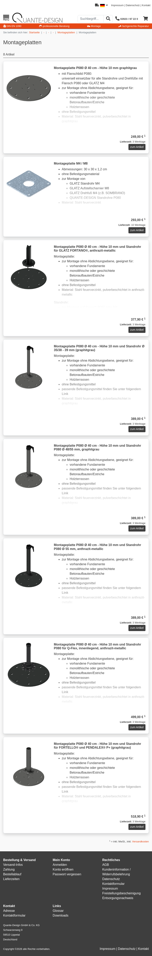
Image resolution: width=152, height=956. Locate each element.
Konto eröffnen (63, 869)
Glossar (58, 910)
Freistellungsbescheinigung (121, 893)
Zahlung (9, 869)
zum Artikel (137, 146)
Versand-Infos (13, 864)
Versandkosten (140, 841)
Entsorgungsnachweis (117, 898)
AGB (105, 864)
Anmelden (60, 864)
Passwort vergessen (67, 874)
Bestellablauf (12, 874)
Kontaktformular (113, 883)
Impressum (117, 5)
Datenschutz (133, 5)
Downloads (60, 915)
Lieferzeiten (11, 879)
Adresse (9, 910)
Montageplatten (66, 32)
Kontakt (146, 5)
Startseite (34, 32)
